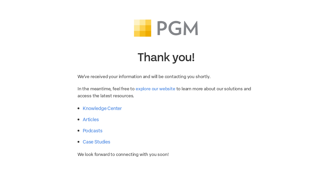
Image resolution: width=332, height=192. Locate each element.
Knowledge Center (102, 108)
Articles (91, 119)
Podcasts (92, 130)
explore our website (155, 88)
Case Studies (96, 141)
